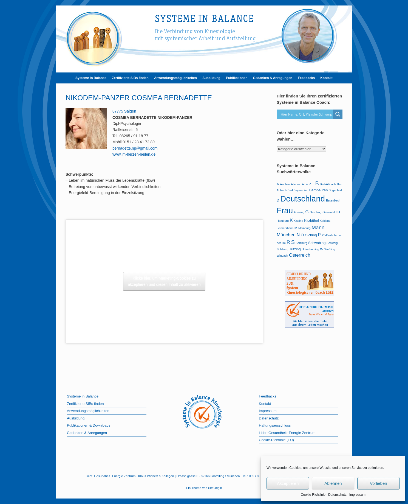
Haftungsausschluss (275, 425)
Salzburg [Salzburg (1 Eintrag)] (301, 243)
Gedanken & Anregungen (273, 78)
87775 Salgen (124, 111)
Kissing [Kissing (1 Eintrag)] (298, 220)
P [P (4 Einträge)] (319, 235)
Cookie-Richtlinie (313, 495)
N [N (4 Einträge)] (298, 235)
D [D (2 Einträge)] (278, 200)
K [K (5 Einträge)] (291, 220)
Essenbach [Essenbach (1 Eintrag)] (333, 200)
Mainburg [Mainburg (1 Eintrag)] (304, 228)
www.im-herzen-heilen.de (133, 154)
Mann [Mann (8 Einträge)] (317, 227)
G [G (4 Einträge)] (306, 211)
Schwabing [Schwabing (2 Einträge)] (316, 243)
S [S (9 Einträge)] (293, 242)
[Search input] (306, 114)
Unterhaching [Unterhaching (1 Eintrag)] (310, 249)
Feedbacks (306, 78)
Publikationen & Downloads (88, 425)
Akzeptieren (288, 483)
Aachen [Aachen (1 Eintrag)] (285, 184)
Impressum (357, 495)
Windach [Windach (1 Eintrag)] (282, 255)
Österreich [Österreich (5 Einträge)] (299, 255)
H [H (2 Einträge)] (339, 212)
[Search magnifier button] (337, 114)
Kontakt (326, 78)
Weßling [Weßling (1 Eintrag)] (329, 249)
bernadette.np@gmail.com (134, 148)
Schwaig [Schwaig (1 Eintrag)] (332, 243)
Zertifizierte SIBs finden (130, 78)
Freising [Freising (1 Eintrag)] (299, 212)
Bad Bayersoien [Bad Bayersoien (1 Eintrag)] (298, 190)
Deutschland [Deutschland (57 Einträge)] (302, 198)
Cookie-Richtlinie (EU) (276, 440)
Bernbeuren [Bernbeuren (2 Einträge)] (318, 190)
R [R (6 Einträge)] (288, 242)
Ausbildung (211, 78)
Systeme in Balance (90, 78)
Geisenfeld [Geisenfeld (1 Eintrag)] (329, 212)
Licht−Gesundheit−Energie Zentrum (287, 433)
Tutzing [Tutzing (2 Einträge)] (295, 249)
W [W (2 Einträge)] (321, 249)
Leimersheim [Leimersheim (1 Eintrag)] (285, 228)
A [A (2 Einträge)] (278, 184)
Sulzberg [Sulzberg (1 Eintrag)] (282, 249)
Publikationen (237, 78)
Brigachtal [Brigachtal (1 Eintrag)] (335, 190)
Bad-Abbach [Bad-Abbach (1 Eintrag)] (328, 184)
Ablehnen (333, 483)
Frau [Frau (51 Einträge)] (285, 210)
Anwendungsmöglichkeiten (175, 78)
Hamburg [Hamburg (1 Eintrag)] (283, 220)
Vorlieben (378, 483)
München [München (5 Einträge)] (286, 234)
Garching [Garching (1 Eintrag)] (315, 212)
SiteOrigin (215, 487)
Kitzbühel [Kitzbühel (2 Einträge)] (311, 221)
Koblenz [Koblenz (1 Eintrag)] (325, 220)
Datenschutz (337, 495)
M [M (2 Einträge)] (296, 228)
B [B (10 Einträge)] (317, 183)
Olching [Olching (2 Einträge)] (311, 235)
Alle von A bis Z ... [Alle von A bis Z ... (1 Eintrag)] (302, 184)
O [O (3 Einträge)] (302, 235)
